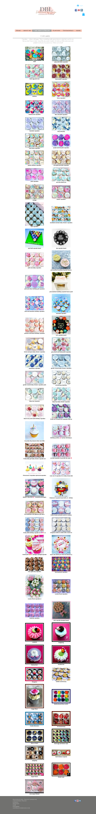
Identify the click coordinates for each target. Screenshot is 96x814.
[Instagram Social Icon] (82, 10)
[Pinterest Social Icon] (79, 10)
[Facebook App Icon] (76, 10)
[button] (83, 14)
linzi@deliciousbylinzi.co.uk (21, 808)
